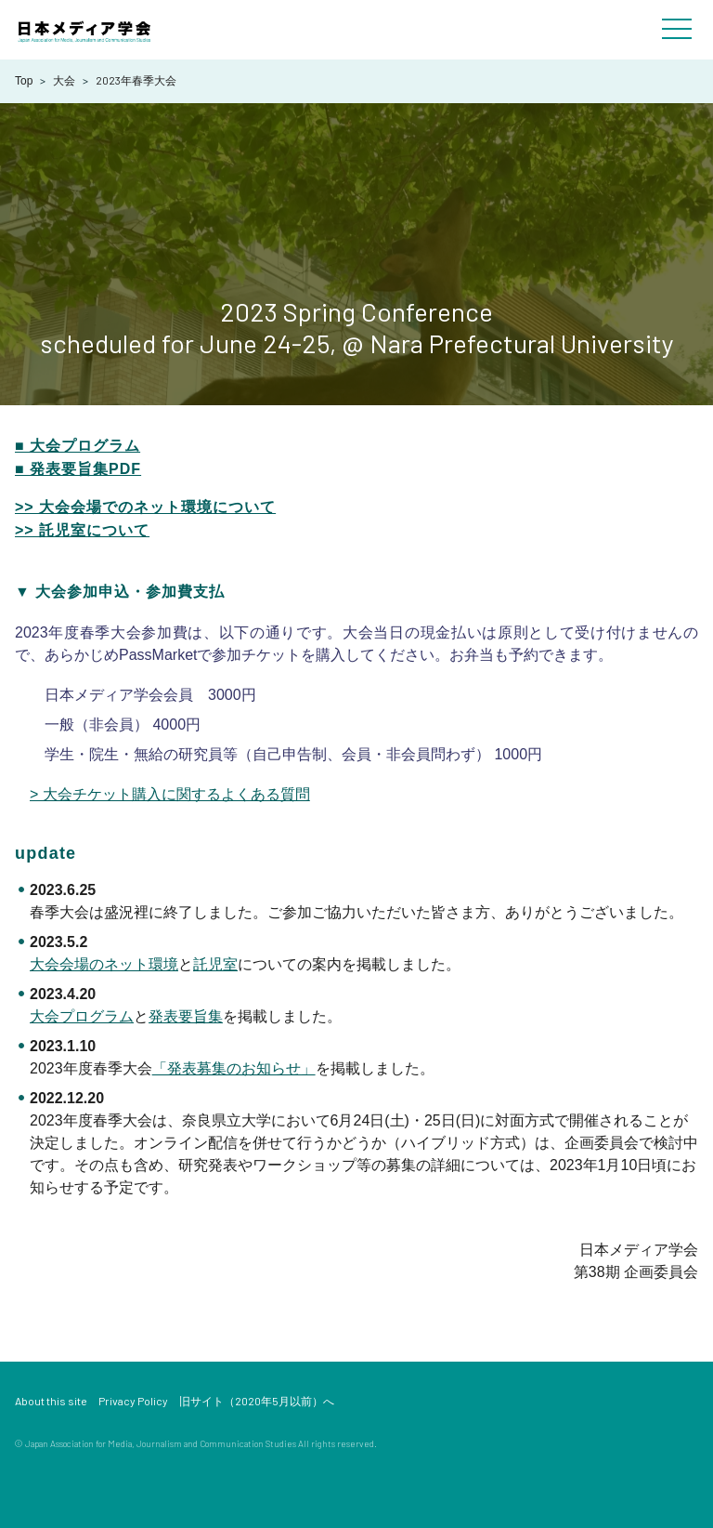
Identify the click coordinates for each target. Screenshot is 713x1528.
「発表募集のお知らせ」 (234, 1068)
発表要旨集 (186, 1016)
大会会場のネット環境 (104, 964)
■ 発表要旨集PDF (78, 469)
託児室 (215, 964)
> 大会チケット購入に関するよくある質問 (170, 794)
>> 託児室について (82, 530)
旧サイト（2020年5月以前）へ (256, 1400)
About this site (51, 1400)
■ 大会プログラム (77, 446)
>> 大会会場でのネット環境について (145, 507)
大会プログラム (82, 1016)
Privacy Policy (133, 1400)
